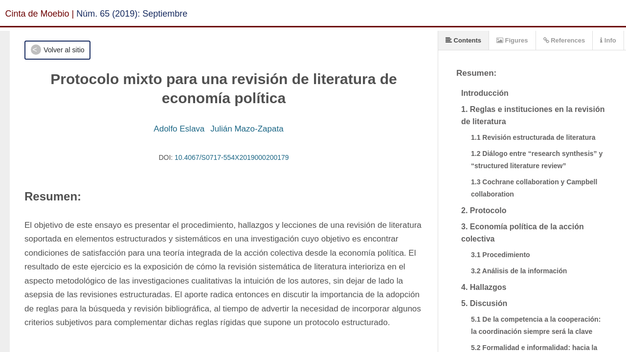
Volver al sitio (64, 50)
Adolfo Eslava (179, 128)
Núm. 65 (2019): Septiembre (131, 14)
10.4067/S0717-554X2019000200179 (232, 157)
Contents (463, 40)
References (564, 40)
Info (608, 40)
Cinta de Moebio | (39, 14)
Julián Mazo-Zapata (246, 128)
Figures (512, 40)
